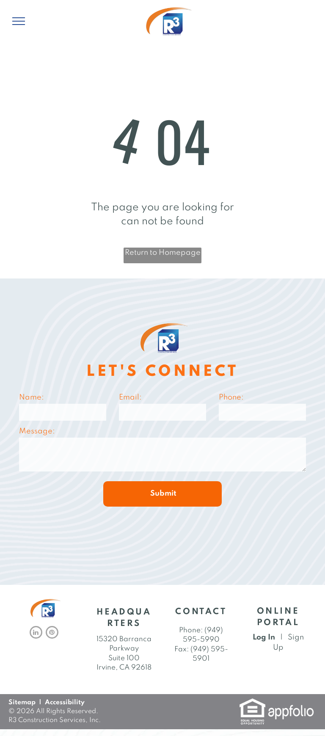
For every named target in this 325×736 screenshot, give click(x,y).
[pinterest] (52, 633)
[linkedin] (36, 633)
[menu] (19, 21)
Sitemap (22, 702)
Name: (31, 397)
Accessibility (65, 702)
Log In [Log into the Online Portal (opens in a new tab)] (264, 637)
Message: (37, 431)
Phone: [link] (191, 630)
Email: (130, 397)
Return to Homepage (163, 252)
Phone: (231, 397)
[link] (252, 703)
